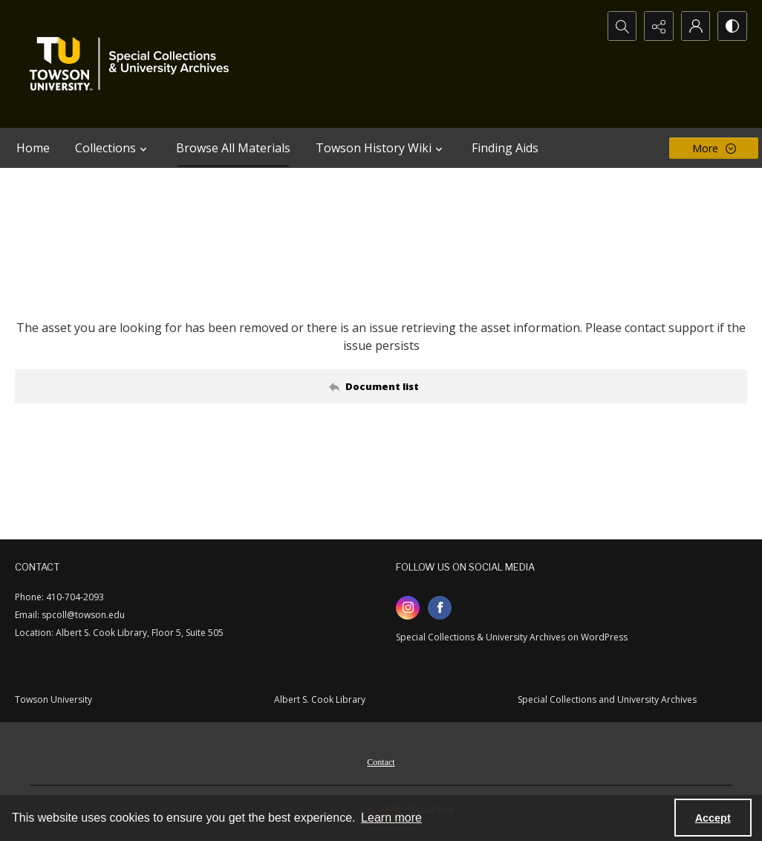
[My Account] (695, 26)
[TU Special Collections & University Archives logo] (134, 63)
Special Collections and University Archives (607, 699)
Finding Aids (505, 148)
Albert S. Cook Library (319, 699)
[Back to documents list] (381, 386)
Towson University (53, 699)
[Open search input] (621, 26)
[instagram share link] (408, 608)
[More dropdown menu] (713, 148)
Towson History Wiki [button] (381, 148)
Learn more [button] (391, 817)
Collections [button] (113, 148)
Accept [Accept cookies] (713, 818)
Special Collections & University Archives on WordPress (512, 637)
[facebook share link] (440, 608)
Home (33, 148)
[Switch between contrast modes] (732, 26)
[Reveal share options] (658, 26)
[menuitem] (380, 761)
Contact (380, 762)
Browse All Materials (233, 148)
